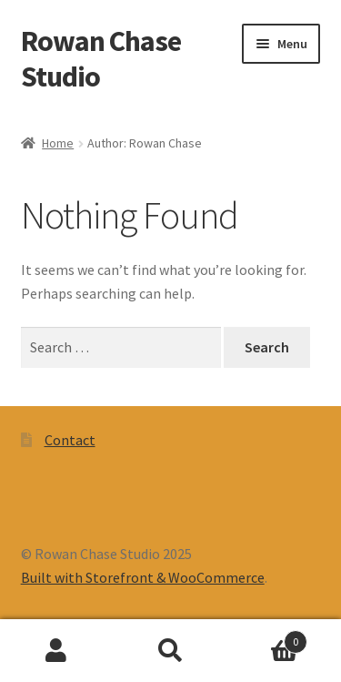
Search (170, 651)
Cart (267, 638)
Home (58, 143)
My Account (57, 651)
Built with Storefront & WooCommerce (143, 577)
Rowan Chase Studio (101, 59)
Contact (70, 440)
